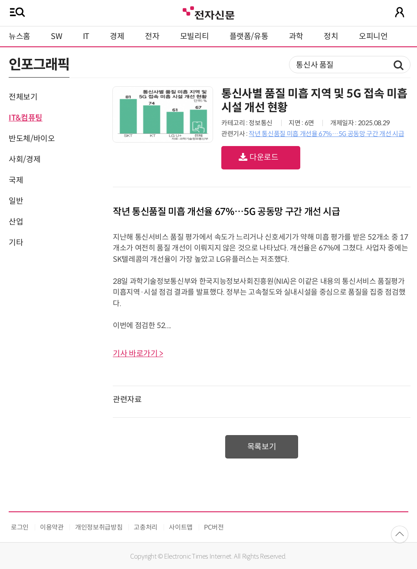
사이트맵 (181, 527)
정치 (331, 36)
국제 (16, 180)
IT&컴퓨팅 (26, 118)
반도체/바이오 (32, 138)
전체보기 (23, 97)
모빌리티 (194, 36)
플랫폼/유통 (249, 36)
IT (86, 36)
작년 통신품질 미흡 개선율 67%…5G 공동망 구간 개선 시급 (326, 134)
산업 (16, 222)
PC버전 (214, 527)
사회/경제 (24, 159)
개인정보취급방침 (98, 527)
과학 (296, 36)
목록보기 (261, 447)
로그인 (20, 527)
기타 (16, 242)
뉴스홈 (19, 36)
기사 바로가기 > (138, 353)
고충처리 (146, 527)
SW (56, 36)
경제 (117, 36)
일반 (16, 201)
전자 (152, 36)
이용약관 (52, 527)
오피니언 (373, 36)
